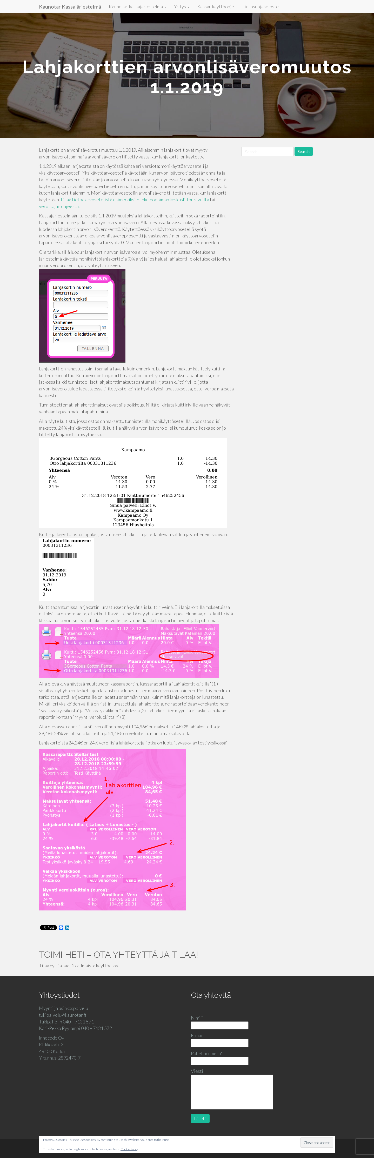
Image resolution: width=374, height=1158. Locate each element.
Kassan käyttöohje (215, 6)
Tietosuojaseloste (260, 6)
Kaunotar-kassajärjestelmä (137, 6)
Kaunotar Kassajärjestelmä (70, 6)
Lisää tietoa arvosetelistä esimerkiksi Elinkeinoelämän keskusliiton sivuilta (135, 199)
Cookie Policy (129, 1149)
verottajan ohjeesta (59, 206)
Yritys (181, 6)
